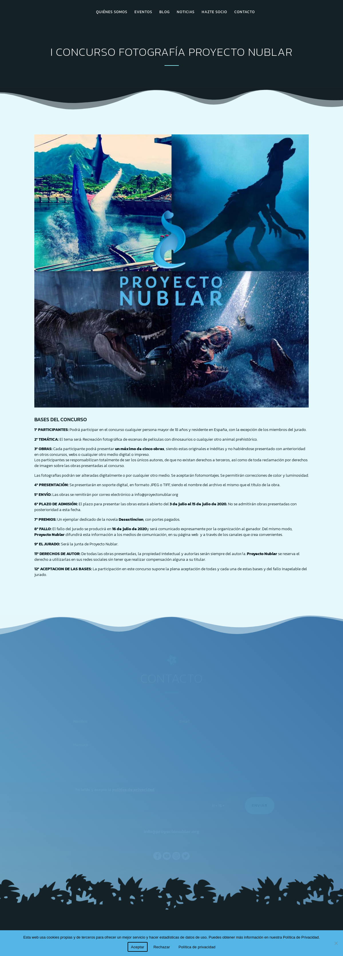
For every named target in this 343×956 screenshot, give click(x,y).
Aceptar (137, 947)
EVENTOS (143, 12)
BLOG (164, 12)
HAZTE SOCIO (214, 12)
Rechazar (161, 947)
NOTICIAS (186, 12)
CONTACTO (244, 12)
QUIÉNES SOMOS (111, 12)
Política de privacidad (197, 947)
